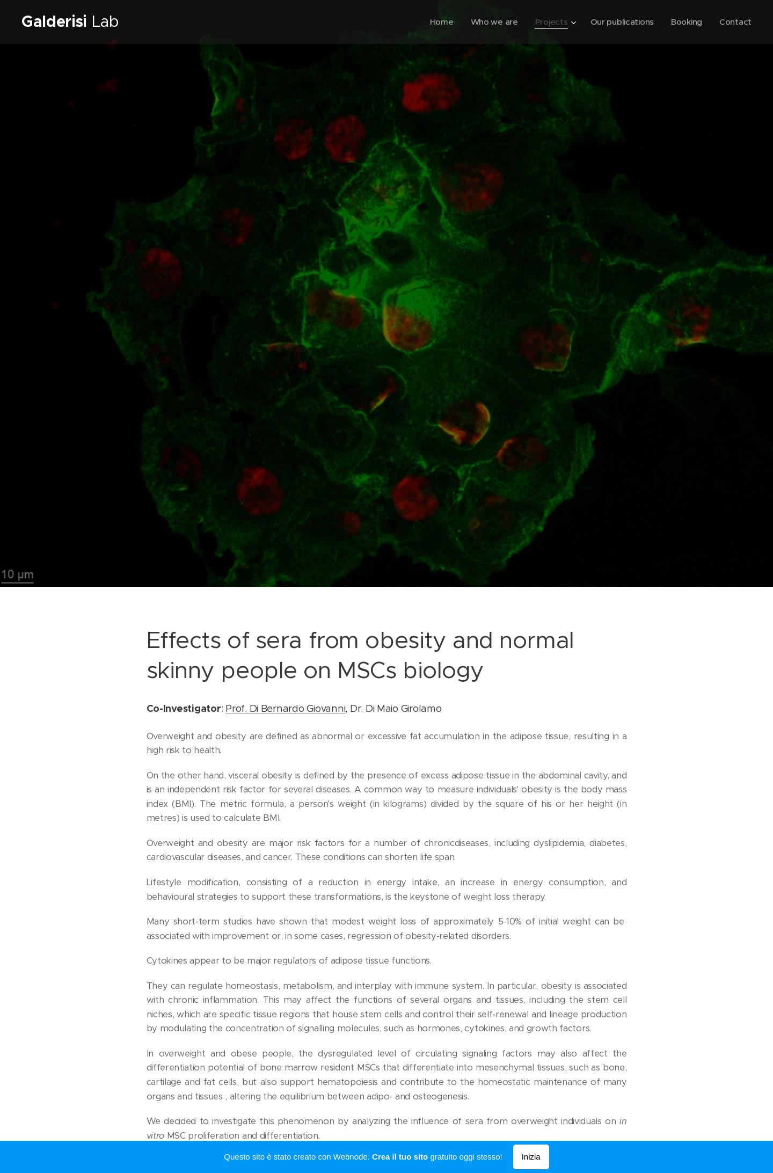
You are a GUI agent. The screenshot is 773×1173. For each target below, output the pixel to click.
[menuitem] (437, 22)
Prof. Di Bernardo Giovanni (285, 708)
